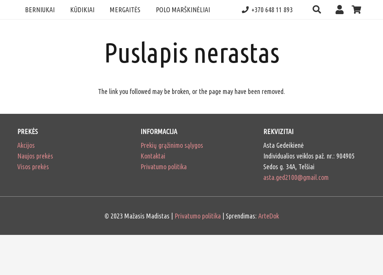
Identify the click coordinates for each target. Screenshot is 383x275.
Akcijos (26, 145)
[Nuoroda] (341, 9)
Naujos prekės (35, 156)
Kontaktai (152, 156)
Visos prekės (33, 166)
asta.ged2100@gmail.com (296, 177)
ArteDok (268, 216)
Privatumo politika (163, 166)
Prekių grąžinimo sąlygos (171, 145)
